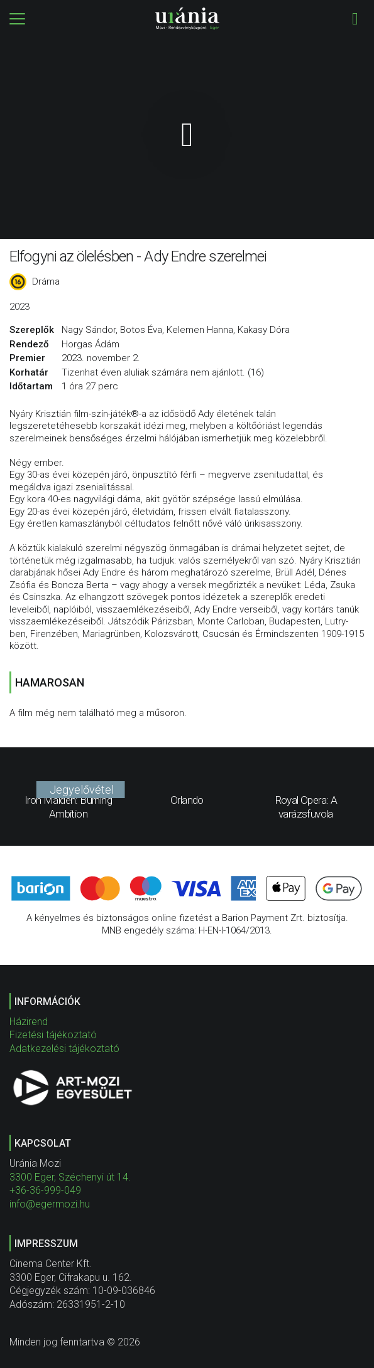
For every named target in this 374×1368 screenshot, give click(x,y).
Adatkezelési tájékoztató (64, 1049)
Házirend (28, 1022)
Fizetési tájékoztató (53, 1035)
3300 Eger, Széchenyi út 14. (70, 1177)
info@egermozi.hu (49, 1204)
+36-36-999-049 (45, 1190)
